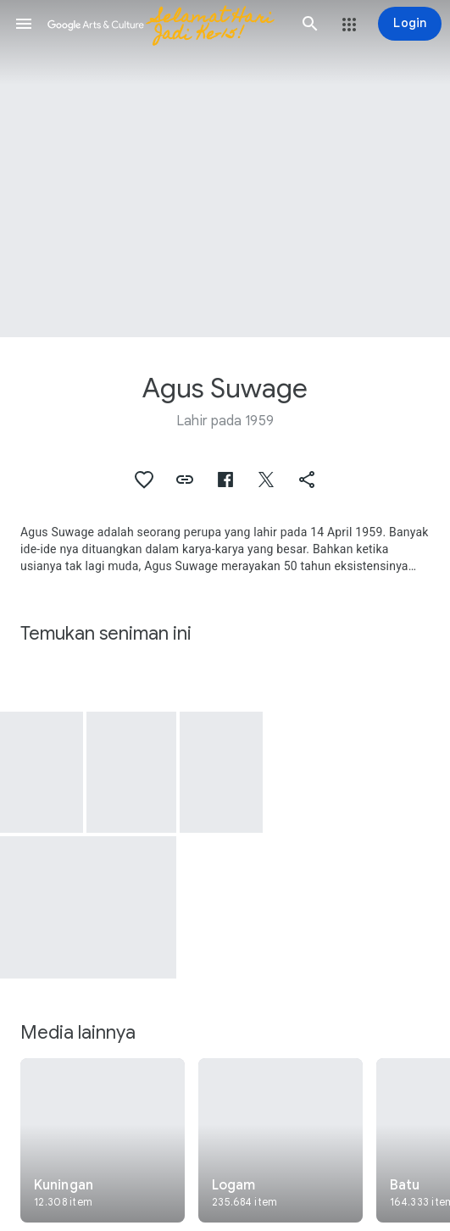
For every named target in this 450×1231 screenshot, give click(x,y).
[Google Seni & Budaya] (166, 23)
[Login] (410, 24)
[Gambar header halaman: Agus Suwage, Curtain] (225, 168)
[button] (23, 23)
